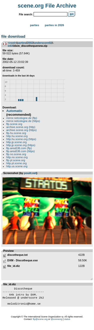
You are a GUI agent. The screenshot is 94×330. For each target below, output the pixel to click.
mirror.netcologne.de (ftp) (21, 117)
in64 (10, 45)
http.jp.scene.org (16, 142)
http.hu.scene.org (17, 136)
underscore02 (43, 42)
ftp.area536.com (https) (20, 151)
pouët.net (30, 173)
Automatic (14, 111)
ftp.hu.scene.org (16, 133)
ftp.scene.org (14, 124)
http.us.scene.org (16, 166)
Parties (34, 25)
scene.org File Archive (47, 6)
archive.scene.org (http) (20, 127)
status (67, 323)
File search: (26, 14)
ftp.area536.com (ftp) (19, 148)
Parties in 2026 (54, 25)
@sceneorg (56, 323)
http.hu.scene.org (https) (21, 139)
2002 (30, 42)
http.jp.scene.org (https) (20, 145)
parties (21, 42)
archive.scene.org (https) (21, 130)
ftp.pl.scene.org (15, 160)
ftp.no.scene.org (16, 154)
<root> (12, 42)
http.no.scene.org (17, 157)
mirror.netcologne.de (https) (23, 120)
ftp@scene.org (40, 323)
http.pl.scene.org (16, 163)
